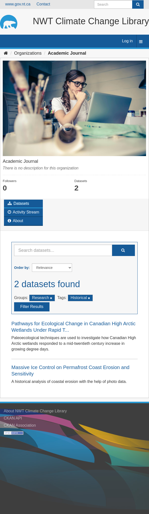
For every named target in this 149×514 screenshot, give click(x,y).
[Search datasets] (119, 4)
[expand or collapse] (140, 42)
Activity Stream (23, 212)
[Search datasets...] (63, 250)
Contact (43, 4)
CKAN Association (20, 425)
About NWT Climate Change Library (35, 411)
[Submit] (138, 4)
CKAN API (13, 418)
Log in (127, 41)
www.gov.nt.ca (17, 4)
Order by (21, 268)
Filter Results (31, 306)
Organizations (28, 53)
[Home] (6, 53)
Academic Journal (67, 53)
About (15, 221)
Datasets (18, 203)
